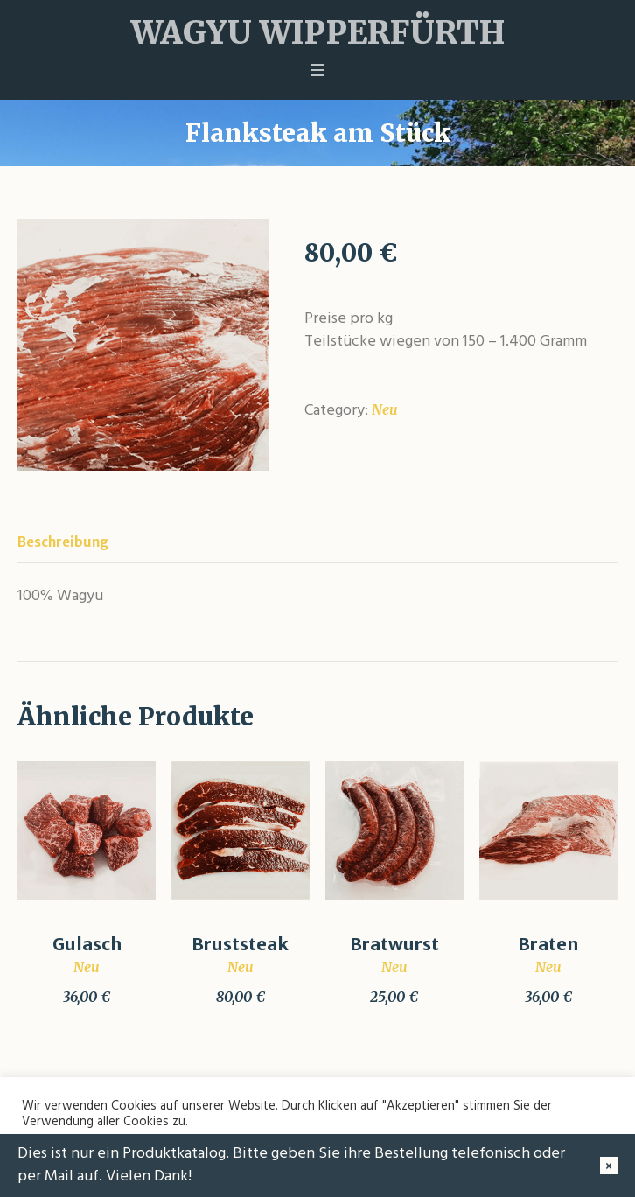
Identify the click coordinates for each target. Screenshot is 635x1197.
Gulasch (87, 944)
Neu (385, 409)
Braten (548, 944)
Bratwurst (394, 944)
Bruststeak (240, 944)
